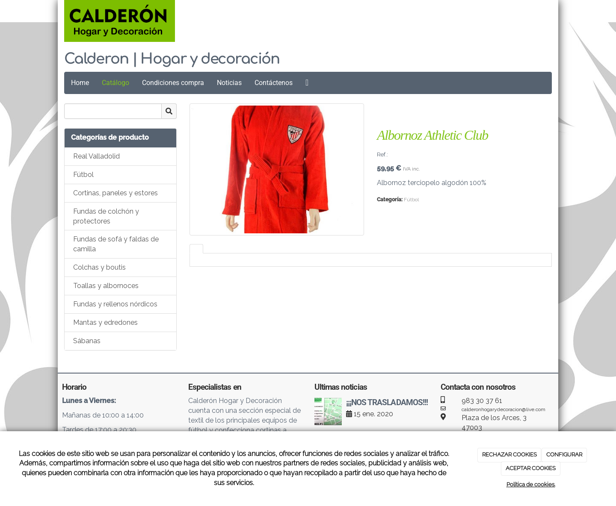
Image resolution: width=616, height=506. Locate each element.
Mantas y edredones (105, 322)
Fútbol (83, 175)
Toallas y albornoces (106, 286)
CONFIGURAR (564, 454)
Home (80, 83)
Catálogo (115, 83)
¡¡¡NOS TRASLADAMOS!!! (387, 402)
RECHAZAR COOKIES (509, 454)
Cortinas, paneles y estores (115, 193)
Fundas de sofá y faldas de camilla (116, 244)
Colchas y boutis (99, 267)
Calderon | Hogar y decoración (172, 59)
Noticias (229, 83)
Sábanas (87, 341)
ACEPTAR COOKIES (531, 468)
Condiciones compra (173, 83)
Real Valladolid (96, 156)
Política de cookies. (530, 484)
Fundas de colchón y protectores (106, 216)
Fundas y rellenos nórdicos (115, 304)
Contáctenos (274, 83)
